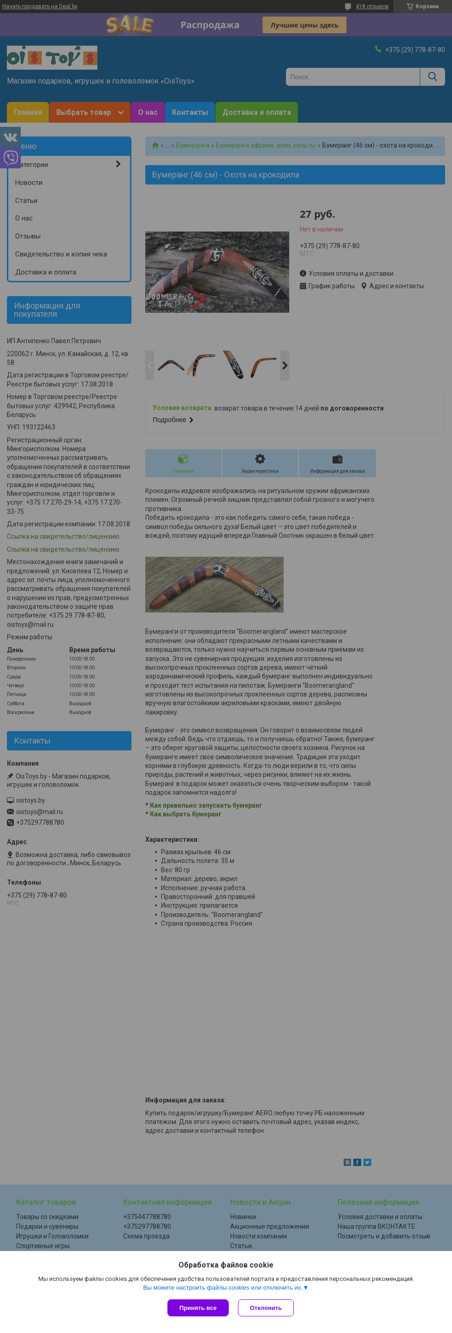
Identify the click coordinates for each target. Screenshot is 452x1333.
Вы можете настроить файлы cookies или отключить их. (223, 1287)
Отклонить (266, 1307)
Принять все (198, 1307)
